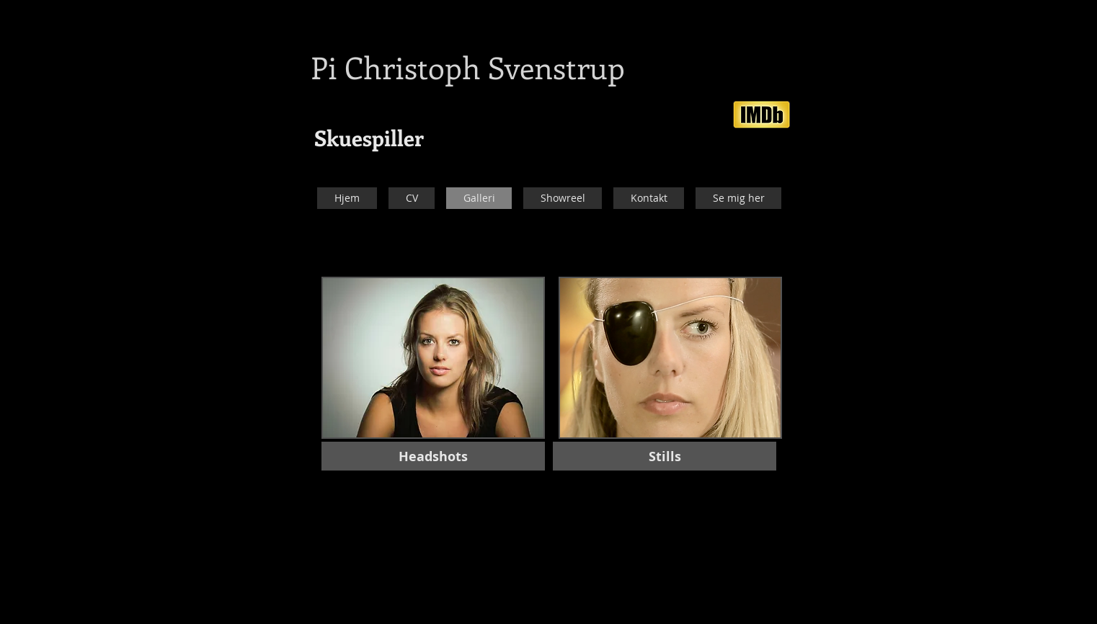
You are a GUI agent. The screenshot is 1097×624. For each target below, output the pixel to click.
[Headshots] (433, 456)
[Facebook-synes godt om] (808, 86)
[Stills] (664, 456)
